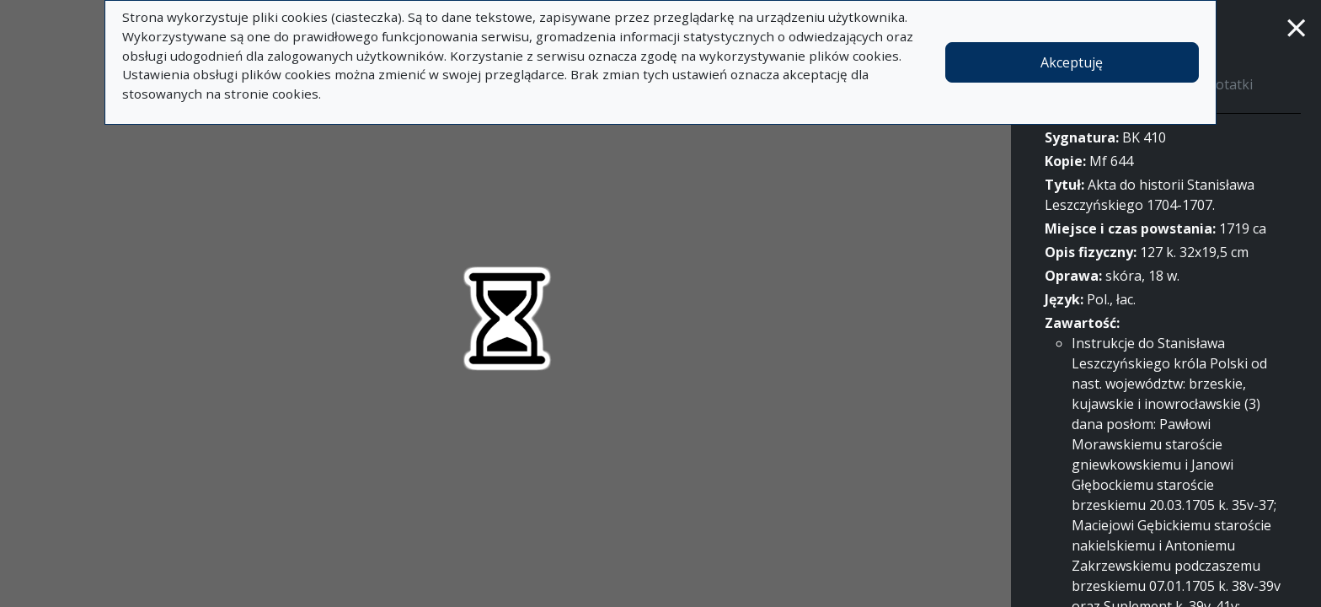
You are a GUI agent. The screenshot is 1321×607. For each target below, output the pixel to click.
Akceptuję (1071, 62)
